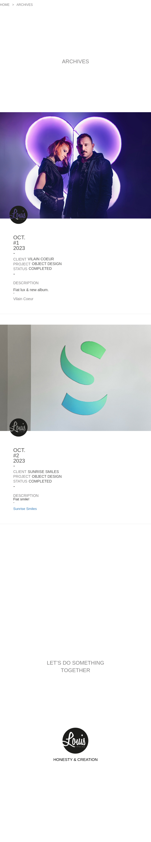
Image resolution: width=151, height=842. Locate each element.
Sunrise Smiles (25, 508)
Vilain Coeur (23, 299)
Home (5, 5)
